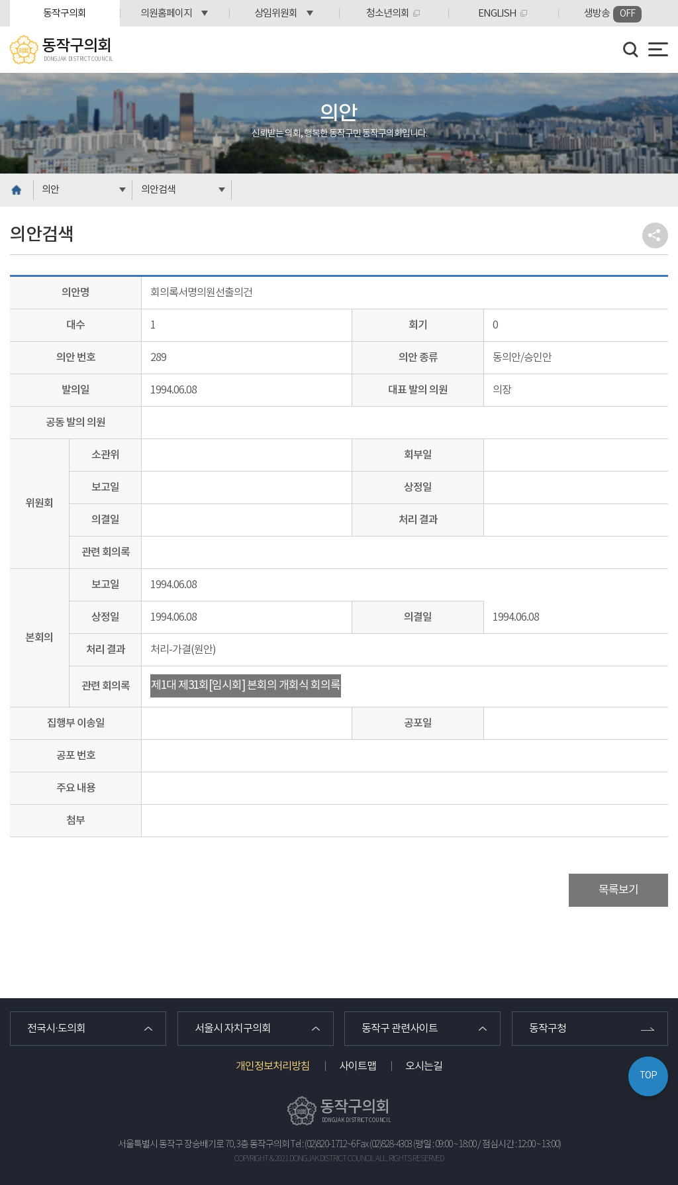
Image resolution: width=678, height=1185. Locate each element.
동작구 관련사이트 (400, 1029)
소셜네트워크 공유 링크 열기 (655, 235)
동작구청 (547, 1029)
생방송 (613, 14)
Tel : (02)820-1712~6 (323, 1144)
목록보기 (618, 890)
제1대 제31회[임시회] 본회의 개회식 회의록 (245, 685)
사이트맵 (357, 1066)
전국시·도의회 (56, 1029)
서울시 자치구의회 (233, 1029)
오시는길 (423, 1066)
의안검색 (158, 189)
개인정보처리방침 (273, 1066)
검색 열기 (631, 50)
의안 (50, 189)
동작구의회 (64, 13)
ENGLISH (497, 13)
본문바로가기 (0, 0)
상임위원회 (275, 13)
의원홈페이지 (166, 13)
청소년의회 (387, 13)
